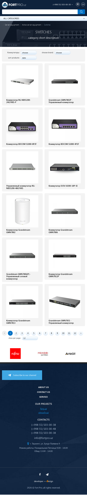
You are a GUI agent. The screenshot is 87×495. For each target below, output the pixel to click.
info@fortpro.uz (43, 438)
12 (75, 333)
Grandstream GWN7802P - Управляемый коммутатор (61, 101)
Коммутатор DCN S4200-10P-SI (63, 186)
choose (25, 52)
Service (43, 397)
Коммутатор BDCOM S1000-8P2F (21, 144)
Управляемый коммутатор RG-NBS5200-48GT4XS (20, 187)
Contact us (43, 392)
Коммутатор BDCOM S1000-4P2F (64, 144)
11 (69, 333)
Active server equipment (31, 24)
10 (63, 333)
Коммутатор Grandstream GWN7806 (60, 231)
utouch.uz (43, 413)
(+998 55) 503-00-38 (62, 4)
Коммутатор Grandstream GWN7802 (18, 231)
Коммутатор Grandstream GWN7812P (60, 275)
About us (43, 387)
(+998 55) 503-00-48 (43, 429)
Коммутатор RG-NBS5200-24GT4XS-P (18, 101)
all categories (44, 18)
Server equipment (12, 24)
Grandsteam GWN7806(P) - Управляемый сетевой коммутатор (18, 276)
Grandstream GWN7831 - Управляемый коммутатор (61, 322)
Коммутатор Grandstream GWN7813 (18, 322)
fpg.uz (43, 409)
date (24, 58)
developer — (43, 481)
